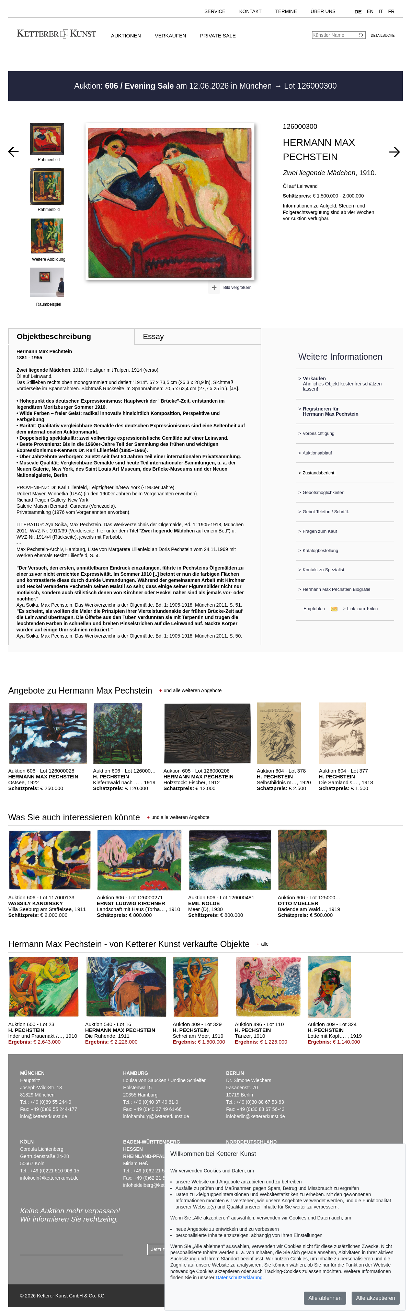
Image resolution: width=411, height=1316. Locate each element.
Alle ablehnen (325, 1298)
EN (370, 11)
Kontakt (250, 11)
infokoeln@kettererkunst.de (49, 1178)
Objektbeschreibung (54, 336)
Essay (153, 336)
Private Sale (218, 35)
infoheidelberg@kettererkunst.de (158, 1185)
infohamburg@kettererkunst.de (156, 1116)
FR (391, 11)
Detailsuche (383, 35)
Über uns (323, 11)
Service (214, 11)
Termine (286, 11)
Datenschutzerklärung (239, 1277)
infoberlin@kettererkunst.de (255, 1116)
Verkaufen (170, 35)
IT (381, 11)
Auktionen (126, 35)
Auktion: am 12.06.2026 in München (174, 85)
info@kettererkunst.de (43, 1116)
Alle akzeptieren (375, 1298)
